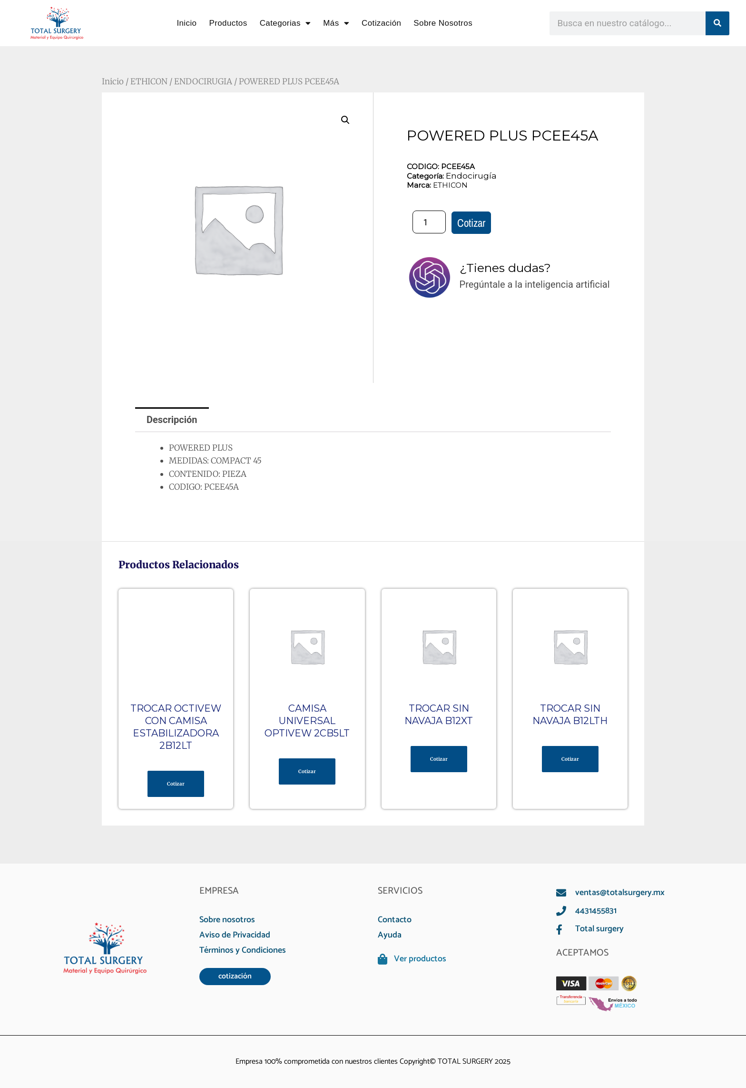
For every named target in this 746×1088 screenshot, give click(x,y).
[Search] (717, 23)
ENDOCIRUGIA (203, 81)
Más (336, 23)
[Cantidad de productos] (429, 222)
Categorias (285, 23)
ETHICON (148, 81)
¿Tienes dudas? (505, 268)
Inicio (186, 23)
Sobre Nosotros (442, 23)
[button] (345, 120)
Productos (228, 23)
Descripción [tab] (172, 419)
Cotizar (471, 222)
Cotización (381, 23)
